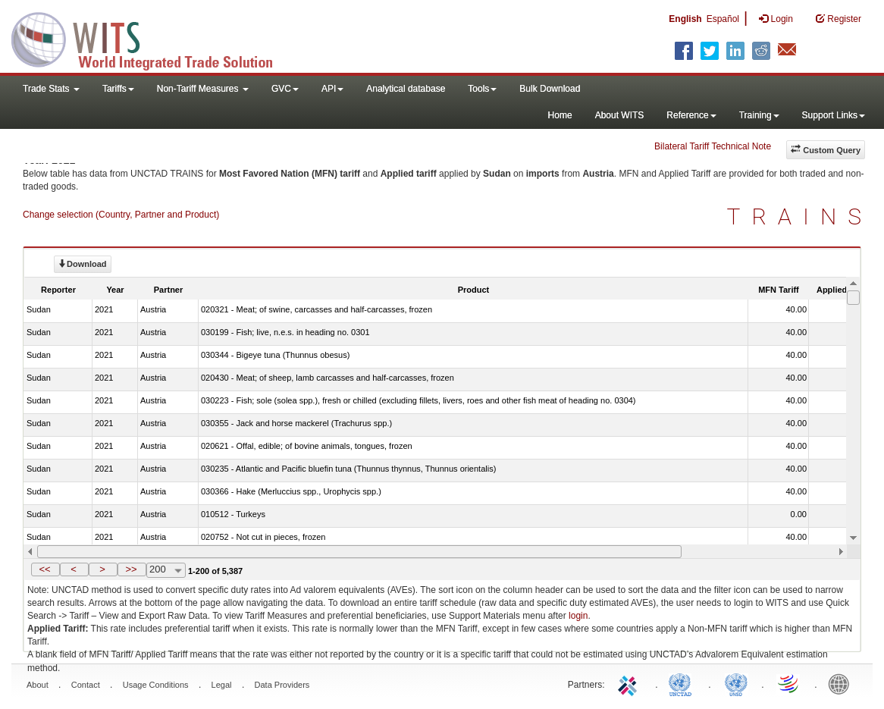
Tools (482, 88)
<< (44, 569)
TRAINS (800, 216)
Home (560, 115)
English (685, 19)
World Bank (842, 683)
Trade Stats (51, 88)
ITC (630, 683)
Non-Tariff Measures (203, 88)
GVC (285, 88)
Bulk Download (549, 88)
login (578, 615)
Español (723, 19)
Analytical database (405, 88)
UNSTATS (736, 683)
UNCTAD (683, 683)
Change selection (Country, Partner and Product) (121, 214)
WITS (151, 38)
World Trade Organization (789, 683)
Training (759, 115)
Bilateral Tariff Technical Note (712, 146)
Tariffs (118, 88)
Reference (691, 115)
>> (130, 569)
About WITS (619, 115)
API (332, 88)
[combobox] (166, 570)
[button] (45, 569)
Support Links (833, 115)
